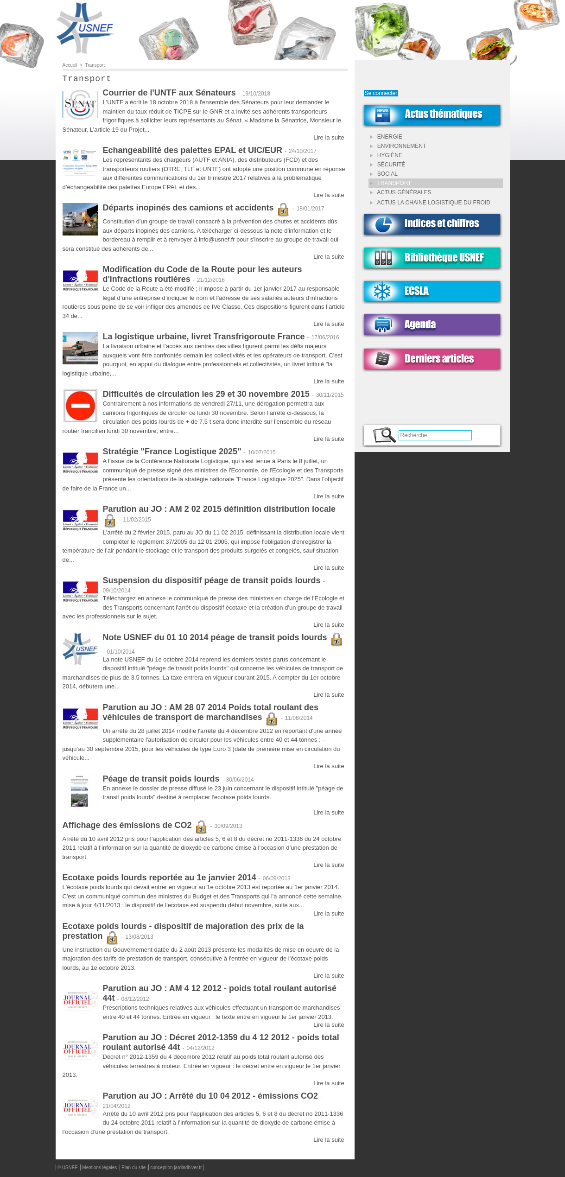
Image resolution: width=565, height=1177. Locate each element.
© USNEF (68, 1169)
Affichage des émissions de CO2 (135, 827)
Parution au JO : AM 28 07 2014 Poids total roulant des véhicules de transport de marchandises (210, 714)
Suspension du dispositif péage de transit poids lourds (212, 582)
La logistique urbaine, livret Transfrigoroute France (204, 338)
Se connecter (381, 93)
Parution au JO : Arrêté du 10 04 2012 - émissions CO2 (210, 1097)
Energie (386, 137)
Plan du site (134, 1169)
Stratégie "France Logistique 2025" (172, 453)
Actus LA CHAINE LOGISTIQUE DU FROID (430, 202)
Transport (95, 65)
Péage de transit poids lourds (161, 780)
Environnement (398, 146)
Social (384, 174)
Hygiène (386, 155)
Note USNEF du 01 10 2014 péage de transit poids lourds (223, 639)
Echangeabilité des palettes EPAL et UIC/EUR (192, 152)
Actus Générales (401, 192)
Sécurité (388, 164)
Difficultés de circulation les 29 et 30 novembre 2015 (206, 396)
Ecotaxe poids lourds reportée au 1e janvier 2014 (159, 879)
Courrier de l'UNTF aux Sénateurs (169, 94)
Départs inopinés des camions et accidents (196, 209)
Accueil (70, 65)
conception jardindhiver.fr (176, 1169)
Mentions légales (100, 1169)
